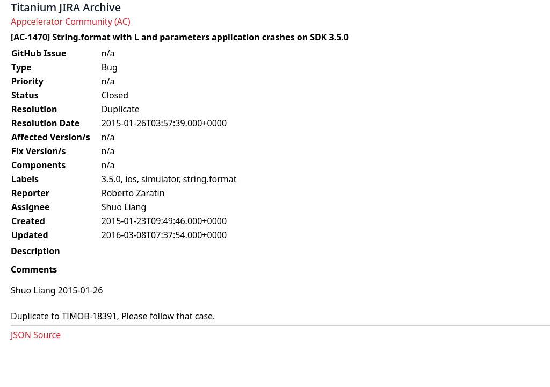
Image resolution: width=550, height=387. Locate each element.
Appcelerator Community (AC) (71, 21)
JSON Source (36, 335)
